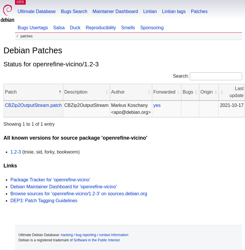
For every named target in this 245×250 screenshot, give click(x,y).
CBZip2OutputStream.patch (33, 105)
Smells (128, 27)
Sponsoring (152, 27)
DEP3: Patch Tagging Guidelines (43, 200)
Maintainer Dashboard (115, 11)
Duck (75, 27)
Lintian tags (174, 11)
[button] (60, 92)
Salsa (59, 27)
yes (157, 105)
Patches (199, 11)
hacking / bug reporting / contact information (94, 235)
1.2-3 (15, 151)
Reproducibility (101, 27)
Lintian (150, 11)
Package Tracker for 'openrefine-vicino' (50, 179)
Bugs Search (74, 11)
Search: (181, 76)
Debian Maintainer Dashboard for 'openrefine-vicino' (63, 186)
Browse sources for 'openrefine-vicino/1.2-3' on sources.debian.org (78, 193)
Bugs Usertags (33, 27)
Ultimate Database (37, 11)
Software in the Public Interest (97, 240)
